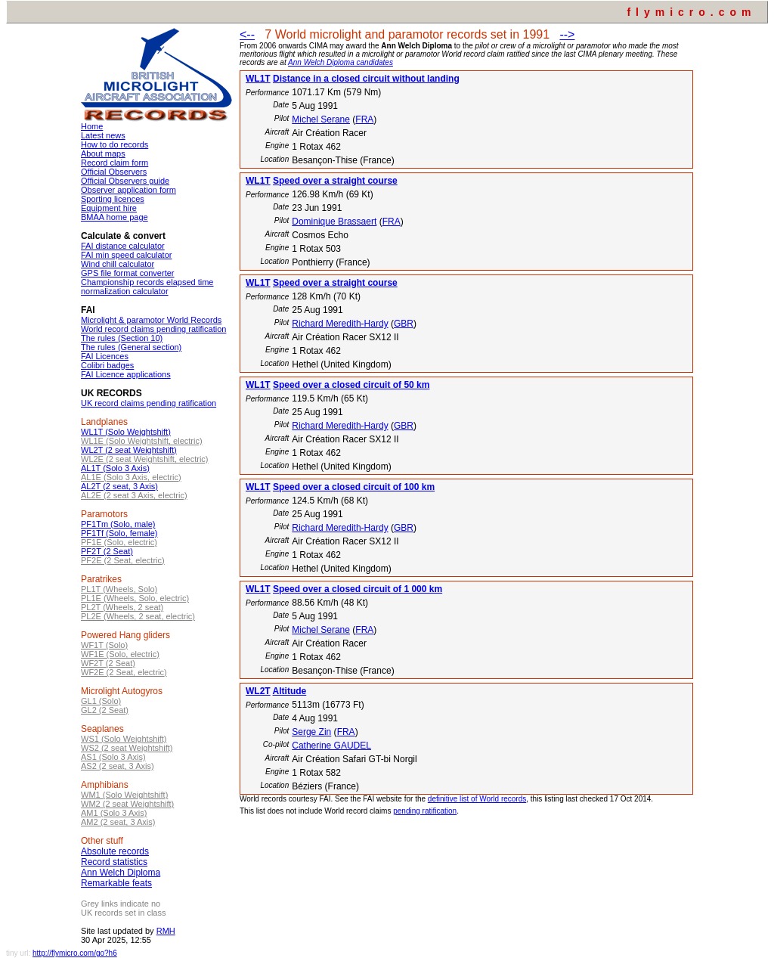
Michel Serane (321, 119)
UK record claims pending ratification (148, 403)
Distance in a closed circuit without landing (366, 78)
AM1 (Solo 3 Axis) (114, 812)
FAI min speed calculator (126, 254)
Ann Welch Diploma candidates (340, 62)
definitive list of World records (477, 799)
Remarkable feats (116, 883)
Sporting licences (112, 198)
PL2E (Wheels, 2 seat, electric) (138, 616)
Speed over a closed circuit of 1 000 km (357, 589)
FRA (364, 119)
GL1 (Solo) (101, 700)
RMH (165, 930)
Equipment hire (109, 207)
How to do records (114, 144)
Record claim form (114, 162)
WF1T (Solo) (104, 645)
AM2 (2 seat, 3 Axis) (118, 821)
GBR (403, 323)
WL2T (258, 691)
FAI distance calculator (123, 245)
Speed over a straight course (335, 180)
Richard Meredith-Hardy (340, 323)
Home (92, 126)
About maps (103, 153)
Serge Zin (311, 732)
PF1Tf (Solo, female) (119, 533)
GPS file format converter (128, 272)
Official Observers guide (125, 180)
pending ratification (425, 811)
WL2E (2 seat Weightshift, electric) (145, 458)
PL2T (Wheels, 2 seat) (122, 607)
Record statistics (114, 862)
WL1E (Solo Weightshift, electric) (142, 440)
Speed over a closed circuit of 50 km (351, 385)
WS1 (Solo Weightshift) (124, 738)
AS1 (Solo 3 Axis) (113, 756)
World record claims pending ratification (153, 328)
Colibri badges (107, 365)
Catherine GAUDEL (331, 745)
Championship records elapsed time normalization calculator (147, 286)
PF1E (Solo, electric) (119, 542)
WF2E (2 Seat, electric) (124, 672)
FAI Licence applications (126, 374)
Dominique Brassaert (334, 221)
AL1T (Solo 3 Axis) (115, 468)
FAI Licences (104, 356)
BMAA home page (114, 217)
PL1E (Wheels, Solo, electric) (135, 598)
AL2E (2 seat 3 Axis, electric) (134, 495)
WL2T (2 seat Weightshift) (129, 449)
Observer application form (128, 189)
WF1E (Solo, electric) (120, 654)
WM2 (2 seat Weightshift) (127, 803)
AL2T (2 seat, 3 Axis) (119, 486)
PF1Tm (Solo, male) (118, 524)
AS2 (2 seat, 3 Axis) (117, 765)
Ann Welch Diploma (120, 872)
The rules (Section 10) (122, 338)
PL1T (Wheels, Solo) (119, 589)
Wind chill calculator (117, 263)
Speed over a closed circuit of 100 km (354, 487)
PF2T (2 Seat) (107, 551)
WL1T (258, 78)
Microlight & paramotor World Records (151, 319)
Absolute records (115, 851)
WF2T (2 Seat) (108, 663)
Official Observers (114, 171)
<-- (247, 34)
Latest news (103, 135)
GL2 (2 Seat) (104, 710)
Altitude (290, 691)
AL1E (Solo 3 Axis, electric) (131, 477)
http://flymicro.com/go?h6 (75, 953)
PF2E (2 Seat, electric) (123, 560)
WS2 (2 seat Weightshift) (126, 747)
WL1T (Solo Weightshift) (126, 431)
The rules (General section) (131, 347)
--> (566, 34)
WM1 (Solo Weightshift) (124, 794)
